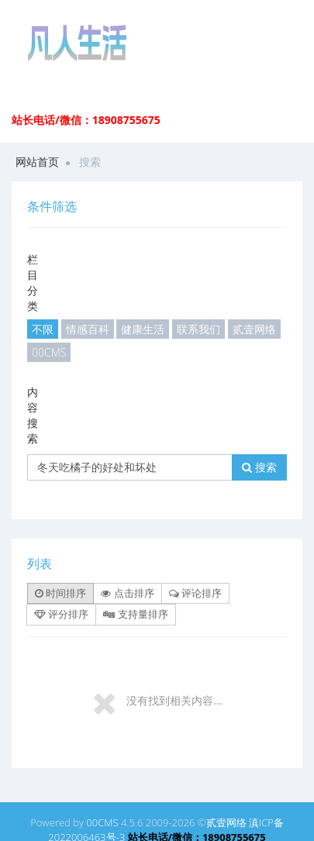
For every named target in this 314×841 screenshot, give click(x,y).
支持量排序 (135, 614)
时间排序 (60, 593)
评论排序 (195, 593)
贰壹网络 (254, 329)
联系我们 (198, 329)
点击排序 (127, 593)
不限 (42, 329)
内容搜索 (32, 415)
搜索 (259, 467)
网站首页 (37, 161)
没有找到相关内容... (174, 700)
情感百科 (87, 329)
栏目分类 (32, 282)
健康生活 (142, 329)
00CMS (49, 352)
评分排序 (61, 614)
